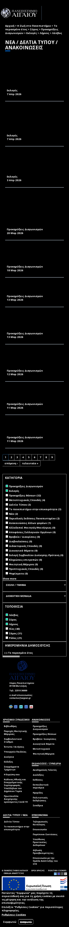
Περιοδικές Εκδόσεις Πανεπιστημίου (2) (34, 518)
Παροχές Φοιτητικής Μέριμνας (15, 733)
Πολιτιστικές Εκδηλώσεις (40, 799)
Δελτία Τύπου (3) (20, 504)
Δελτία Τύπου (11, 821)
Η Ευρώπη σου (12, 774)
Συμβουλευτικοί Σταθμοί (13, 740)
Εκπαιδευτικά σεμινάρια (41, 786)
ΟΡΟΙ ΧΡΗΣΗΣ (38, 870)
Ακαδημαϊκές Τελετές (45, 770)
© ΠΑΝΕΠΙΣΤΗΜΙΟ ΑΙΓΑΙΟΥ (15, 870)
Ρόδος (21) (15, 638)
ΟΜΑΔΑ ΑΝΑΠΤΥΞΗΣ (14, 873)
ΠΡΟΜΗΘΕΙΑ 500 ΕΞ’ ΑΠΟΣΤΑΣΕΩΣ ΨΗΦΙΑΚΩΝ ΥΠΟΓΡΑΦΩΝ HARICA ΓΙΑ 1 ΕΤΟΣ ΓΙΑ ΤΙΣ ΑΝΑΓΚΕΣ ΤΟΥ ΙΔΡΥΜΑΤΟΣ (34, 288)
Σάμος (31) (15, 633)
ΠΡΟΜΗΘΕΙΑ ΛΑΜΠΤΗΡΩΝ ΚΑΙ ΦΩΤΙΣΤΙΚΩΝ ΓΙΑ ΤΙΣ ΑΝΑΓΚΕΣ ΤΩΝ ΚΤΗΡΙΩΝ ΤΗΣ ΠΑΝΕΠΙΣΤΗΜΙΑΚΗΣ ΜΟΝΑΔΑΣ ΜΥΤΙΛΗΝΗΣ (31, 394)
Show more (9, 578)
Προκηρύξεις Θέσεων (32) (25, 495)
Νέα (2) (13, 513)
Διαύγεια (9, 756)
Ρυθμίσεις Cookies (14, 914)
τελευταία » (30, 463)
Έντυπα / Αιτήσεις (14, 746)
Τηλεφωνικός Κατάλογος (40, 823)
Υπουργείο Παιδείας (15, 751)
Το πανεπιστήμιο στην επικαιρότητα (16, 828)
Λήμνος (44, 33)
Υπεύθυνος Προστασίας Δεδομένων (40, 842)
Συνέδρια (38, 805)
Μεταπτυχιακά (41, 748)
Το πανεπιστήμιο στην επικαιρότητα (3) (35, 509)
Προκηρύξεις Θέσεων (44, 734)
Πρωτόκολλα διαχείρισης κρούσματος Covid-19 (15, 799)
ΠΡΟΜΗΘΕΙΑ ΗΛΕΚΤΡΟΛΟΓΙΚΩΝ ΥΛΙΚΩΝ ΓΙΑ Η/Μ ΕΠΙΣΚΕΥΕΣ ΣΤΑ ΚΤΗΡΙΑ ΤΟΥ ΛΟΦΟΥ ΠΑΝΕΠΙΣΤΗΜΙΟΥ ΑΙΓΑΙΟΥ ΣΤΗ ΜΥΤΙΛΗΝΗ (34, 428)
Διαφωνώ (26, 921)
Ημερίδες (38, 792)
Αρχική (9, 25)
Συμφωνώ (9, 921)
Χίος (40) (14, 628)
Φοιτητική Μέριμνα (43, 753)
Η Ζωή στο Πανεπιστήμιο (34, 25)
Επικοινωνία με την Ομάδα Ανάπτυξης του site (45, 861)
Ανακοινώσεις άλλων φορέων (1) (30, 523)
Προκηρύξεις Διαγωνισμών (40, 728)
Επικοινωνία (40, 829)
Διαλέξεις (38, 774)
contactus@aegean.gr (21, 698)
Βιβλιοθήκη (10, 726)
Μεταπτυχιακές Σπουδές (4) (27, 500)
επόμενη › (11, 463)
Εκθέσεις (38, 779)
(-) (6, 652)
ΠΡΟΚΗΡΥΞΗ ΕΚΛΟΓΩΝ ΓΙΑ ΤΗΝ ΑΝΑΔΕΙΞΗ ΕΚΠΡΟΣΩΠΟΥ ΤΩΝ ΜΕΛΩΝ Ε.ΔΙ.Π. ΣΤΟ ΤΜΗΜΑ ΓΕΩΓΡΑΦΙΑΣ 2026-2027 (33, 81)
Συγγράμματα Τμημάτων (11, 768)
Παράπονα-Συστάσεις (45, 834)
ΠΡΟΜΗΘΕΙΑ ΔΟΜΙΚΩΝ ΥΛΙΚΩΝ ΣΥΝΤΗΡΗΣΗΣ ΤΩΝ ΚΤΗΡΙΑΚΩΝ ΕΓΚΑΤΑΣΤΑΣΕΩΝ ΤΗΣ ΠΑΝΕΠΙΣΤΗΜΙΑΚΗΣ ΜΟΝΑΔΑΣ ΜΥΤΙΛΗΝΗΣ (28, 359)
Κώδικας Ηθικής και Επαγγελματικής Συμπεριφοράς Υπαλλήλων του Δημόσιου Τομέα (15, 785)
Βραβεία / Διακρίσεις (44, 739)
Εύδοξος (8, 761)
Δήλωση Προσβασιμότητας (43, 852)
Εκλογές (31, 33)
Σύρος (34, 29)
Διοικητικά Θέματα (43, 743)
